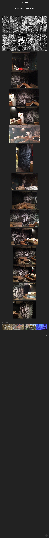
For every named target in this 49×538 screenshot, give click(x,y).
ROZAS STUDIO (25, 3)
